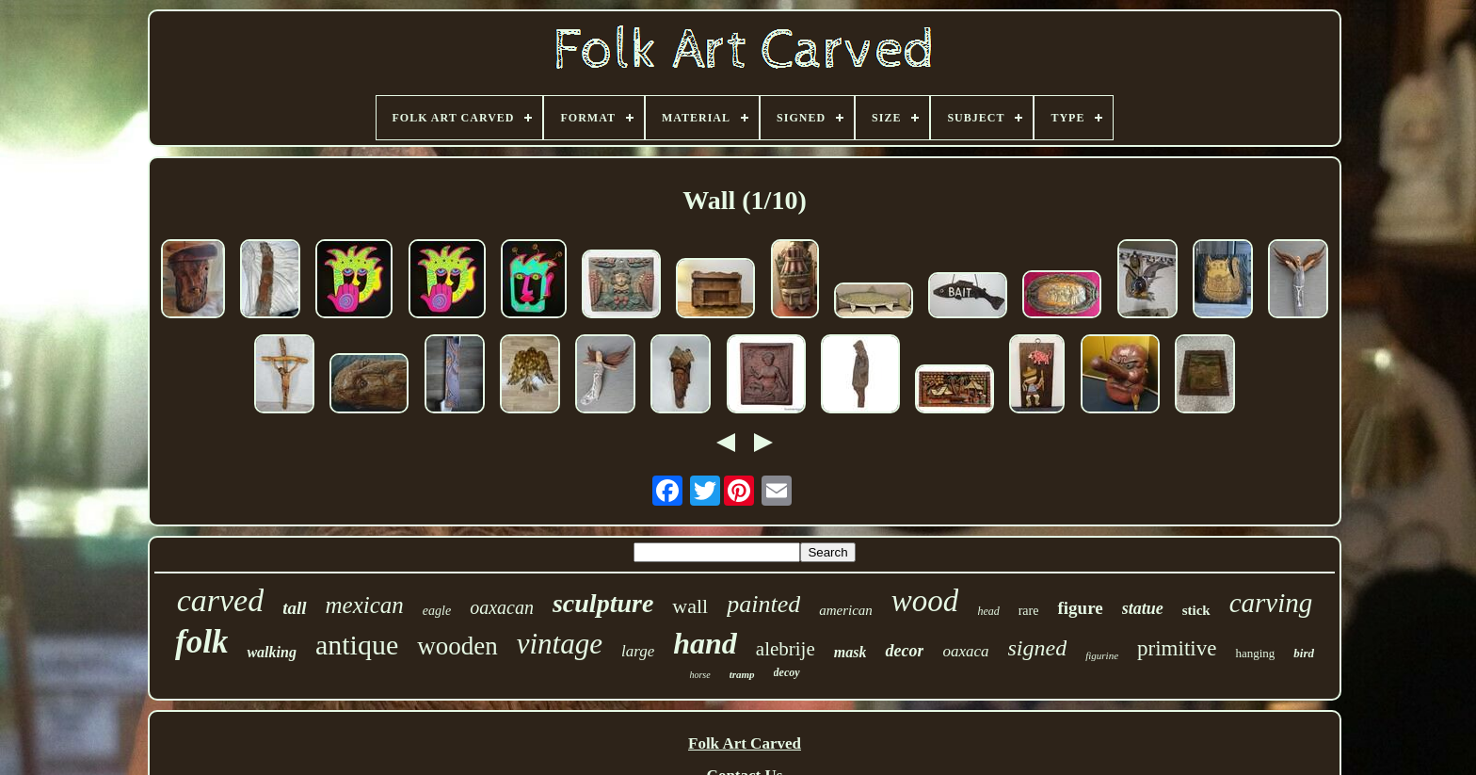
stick (1196, 610)
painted (763, 604)
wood (925, 601)
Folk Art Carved (744, 743)
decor (904, 650)
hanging (1255, 653)
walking (271, 652)
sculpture (603, 603)
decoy (787, 672)
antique (356, 644)
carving (1271, 603)
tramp (742, 674)
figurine (1101, 655)
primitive (1176, 648)
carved (221, 600)
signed (1037, 648)
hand (705, 643)
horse (699, 675)
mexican (365, 605)
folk (201, 641)
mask (850, 652)
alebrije (785, 649)
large (637, 651)
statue (1142, 608)
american (846, 610)
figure (1079, 608)
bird (1303, 653)
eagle (437, 611)
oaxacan (502, 607)
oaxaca (965, 651)
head (988, 611)
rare (1029, 611)
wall (690, 606)
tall (294, 608)
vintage (559, 643)
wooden (457, 646)
